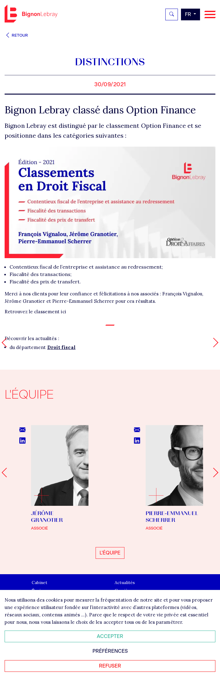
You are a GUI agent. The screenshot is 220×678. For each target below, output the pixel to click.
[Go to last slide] (6, 472)
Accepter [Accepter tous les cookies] (110, 636)
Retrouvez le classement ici (35, 312)
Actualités (125, 582)
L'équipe (110, 553)
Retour (16, 35)
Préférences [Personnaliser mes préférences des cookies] (110, 651)
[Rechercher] (171, 14)
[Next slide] (213, 472)
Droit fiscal (61, 347)
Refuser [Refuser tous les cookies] (110, 666)
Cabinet (39, 582)
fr (188, 14)
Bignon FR (31, 13)
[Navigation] (210, 14)
